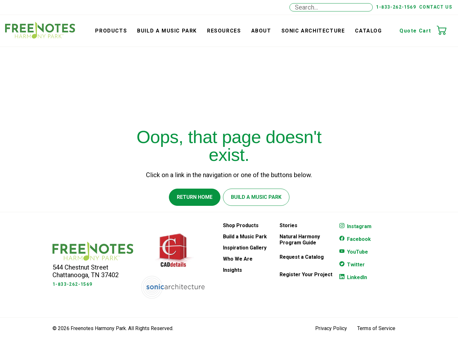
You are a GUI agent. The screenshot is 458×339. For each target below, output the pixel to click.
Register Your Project (306, 274)
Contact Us (435, 7)
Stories (288, 225)
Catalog (368, 31)
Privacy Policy (331, 328)
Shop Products (241, 225)
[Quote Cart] (444, 31)
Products (111, 31)
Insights (232, 270)
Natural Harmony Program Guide (300, 240)
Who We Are (238, 259)
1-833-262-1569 (396, 7)
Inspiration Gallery (245, 248)
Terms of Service (376, 328)
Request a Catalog (302, 257)
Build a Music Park (167, 31)
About (261, 31)
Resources (224, 31)
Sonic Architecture (313, 31)
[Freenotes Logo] (92, 259)
